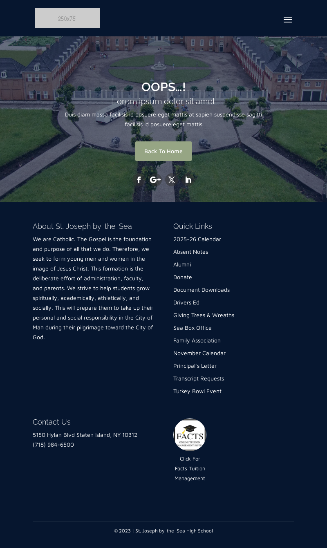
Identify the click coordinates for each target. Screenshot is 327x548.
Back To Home (163, 151)
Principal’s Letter (195, 365)
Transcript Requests (198, 378)
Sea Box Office (192, 327)
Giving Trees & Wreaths (203, 314)
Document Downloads (201, 289)
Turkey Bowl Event (197, 390)
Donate (182, 276)
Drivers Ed (186, 302)
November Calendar (199, 352)
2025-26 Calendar (197, 238)
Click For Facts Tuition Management (190, 468)
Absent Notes (190, 251)
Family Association (197, 340)
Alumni (182, 264)
